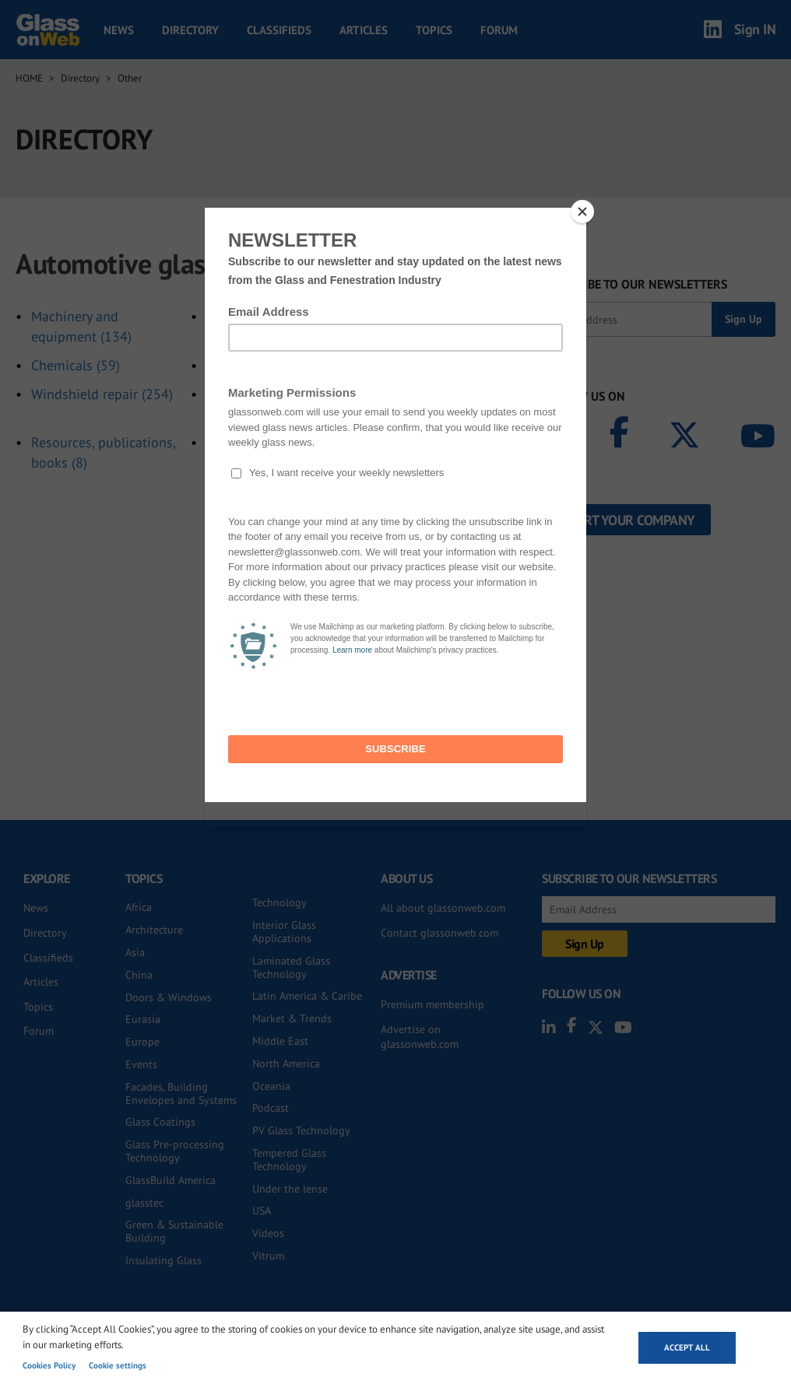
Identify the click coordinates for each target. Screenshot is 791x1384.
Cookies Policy (49, 1365)
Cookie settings (117, 1365)
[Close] (582, 211)
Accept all (687, 1347)
